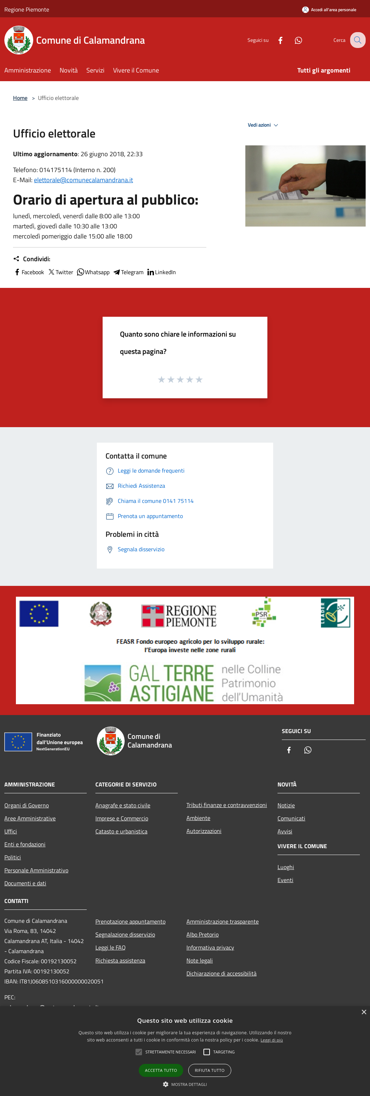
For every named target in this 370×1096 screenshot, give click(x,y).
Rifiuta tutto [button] (209, 1070)
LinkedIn (161, 272)
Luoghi (286, 867)
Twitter (60, 272)
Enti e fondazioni (25, 844)
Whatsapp (92, 272)
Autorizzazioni (203, 831)
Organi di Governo (26, 805)
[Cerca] (357, 40)
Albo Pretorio (202, 934)
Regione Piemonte (26, 9)
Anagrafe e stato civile (122, 805)
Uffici (10, 831)
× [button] (363, 1012)
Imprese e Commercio (121, 818)
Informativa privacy (210, 947)
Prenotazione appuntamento (130, 921)
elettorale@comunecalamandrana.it (83, 180)
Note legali (199, 960)
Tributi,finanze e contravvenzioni (226, 805)
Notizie (286, 805)
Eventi (285, 880)
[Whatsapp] (292, 40)
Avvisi (285, 831)
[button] (185, 1084)
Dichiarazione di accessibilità (221, 973)
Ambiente (198, 818)
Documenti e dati (25, 883)
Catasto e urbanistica (121, 831)
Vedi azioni (264, 125)
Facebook (28, 272)
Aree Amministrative (30, 818)
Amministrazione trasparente (222, 921)
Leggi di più (272, 1040)
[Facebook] (274, 40)
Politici (12, 857)
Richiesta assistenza (120, 960)
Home (20, 97)
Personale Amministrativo (36, 870)
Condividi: (31, 259)
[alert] (185, 1051)
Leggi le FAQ (110, 947)
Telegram (127, 272)
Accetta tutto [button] (161, 1070)
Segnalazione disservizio (125, 934)
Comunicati (291, 818)
